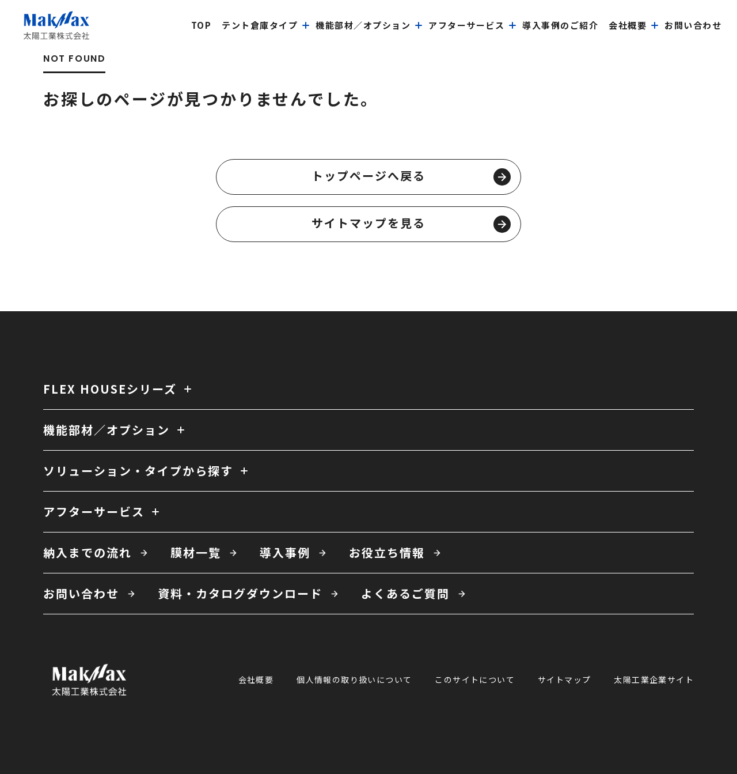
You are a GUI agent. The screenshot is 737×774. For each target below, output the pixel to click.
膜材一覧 (195, 552)
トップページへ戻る (411, 176)
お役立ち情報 (387, 552)
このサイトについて (475, 679)
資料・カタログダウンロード (240, 593)
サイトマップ (564, 679)
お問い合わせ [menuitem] (692, 25)
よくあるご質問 (405, 593)
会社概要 (256, 679)
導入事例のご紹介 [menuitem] (560, 25)
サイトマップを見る (411, 223)
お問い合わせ (81, 593)
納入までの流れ (87, 552)
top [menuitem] (201, 25)
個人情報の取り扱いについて (354, 679)
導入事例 (285, 552)
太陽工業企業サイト (654, 679)
